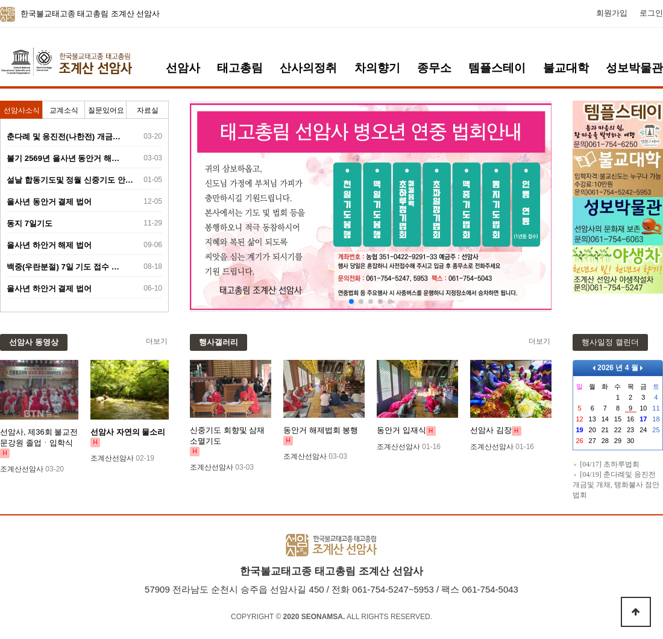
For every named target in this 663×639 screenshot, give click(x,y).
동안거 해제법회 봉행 (320, 430)
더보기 (157, 341)
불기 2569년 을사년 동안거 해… (63, 158)
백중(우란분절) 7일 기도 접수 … (63, 266)
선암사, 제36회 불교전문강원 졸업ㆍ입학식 (39, 437)
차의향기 (377, 67)
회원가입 (611, 13)
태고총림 (240, 67)
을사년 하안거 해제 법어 (49, 245)
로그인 (651, 13)
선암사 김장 (491, 430)
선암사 (183, 67)
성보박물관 (634, 67)
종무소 (434, 67)
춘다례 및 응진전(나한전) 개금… (64, 136)
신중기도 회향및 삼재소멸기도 (227, 435)
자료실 (148, 110)
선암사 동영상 (33, 342)
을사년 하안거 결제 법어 (49, 288)
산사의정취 (308, 67)
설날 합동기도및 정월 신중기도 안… (70, 179)
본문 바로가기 (0, 0)
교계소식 (63, 110)
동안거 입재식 (401, 430)
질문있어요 (106, 110)
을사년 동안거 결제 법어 (49, 201)
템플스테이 (497, 67)
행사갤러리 (218, 342)
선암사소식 (22, 110)
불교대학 (566, 67)
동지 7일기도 (29, 223)
